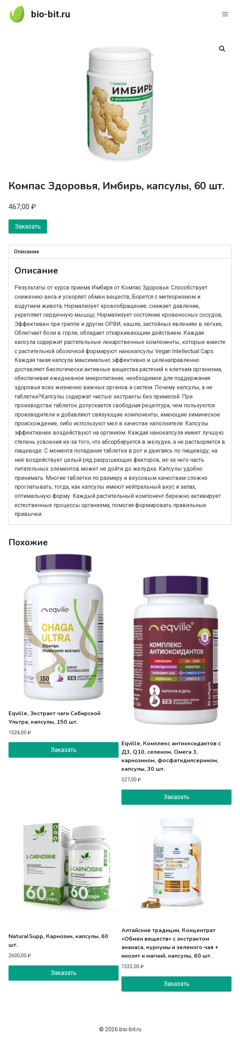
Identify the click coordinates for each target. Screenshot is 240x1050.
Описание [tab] (26, 252)
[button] (222, 48)
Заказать (28, 226)
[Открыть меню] (225, 13)
